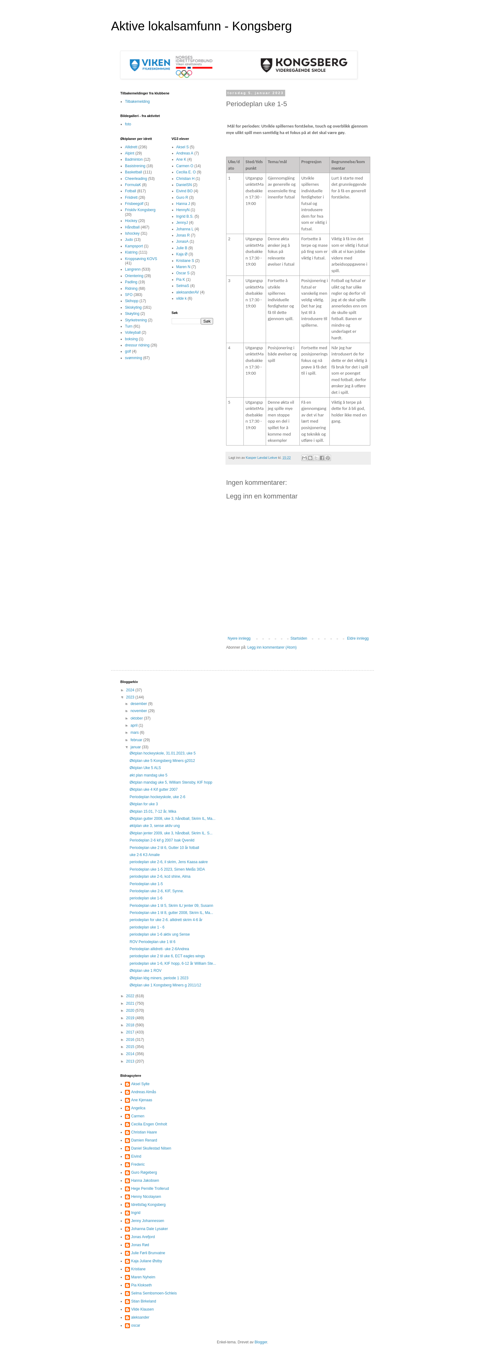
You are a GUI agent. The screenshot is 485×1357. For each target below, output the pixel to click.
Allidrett (131, 147)
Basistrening (135, 166)
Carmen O (184, 166)
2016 (130, 1039)
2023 (130, 697)
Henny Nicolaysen (146, 1196)
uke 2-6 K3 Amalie (145, 855)
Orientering (134, 276)
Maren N (183, 267)
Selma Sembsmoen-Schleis (154, 1293)
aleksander (140, 1317)
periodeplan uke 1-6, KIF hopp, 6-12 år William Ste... (173, 963)
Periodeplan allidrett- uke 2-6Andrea (160, 949)
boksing (131, 339)
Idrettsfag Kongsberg (148, 1205)
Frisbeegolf (134, 204)
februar (137, 740)
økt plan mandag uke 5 (148, 775)
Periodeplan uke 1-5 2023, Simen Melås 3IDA (167, 869)
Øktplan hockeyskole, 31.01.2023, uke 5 (162, 753)
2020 (130, 1010)
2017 (130, 1032)
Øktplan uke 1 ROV (145, 970)
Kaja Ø (182, 254)
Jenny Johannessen (147, 1221)
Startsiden (298, 638)
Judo (129, 239)
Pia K (180, 279)
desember (139, 704)
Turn (128, 326)
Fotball (130, 191)
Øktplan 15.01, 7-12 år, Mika (153, 811)
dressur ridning (137, 345)
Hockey (131, 221)
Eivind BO (184, 191)
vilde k (181, 298)
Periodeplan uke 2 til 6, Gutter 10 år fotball (164, 848)
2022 (130, 996)
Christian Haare (144, 1132)
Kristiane (138, 1269)
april (135, 725)
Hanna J (183, 204)
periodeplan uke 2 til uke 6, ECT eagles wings (167, 956)
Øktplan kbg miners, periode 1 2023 (159, 978)
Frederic (138, 1164)
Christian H (185, 178)
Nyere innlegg (239, 638)
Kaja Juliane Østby (146, 1261)
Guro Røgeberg (144, 1172)
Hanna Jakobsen (145, 1180)
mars (135, 732)
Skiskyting (133, 307)
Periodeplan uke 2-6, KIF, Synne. (157, 891)
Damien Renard (144, 1140)
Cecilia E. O (186, 172)
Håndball (132, 227)
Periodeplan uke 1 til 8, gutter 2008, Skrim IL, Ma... (171, 913)
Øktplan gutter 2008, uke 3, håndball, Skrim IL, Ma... (172, 818)
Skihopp (131, 301)
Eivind (136, 1156)
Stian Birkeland (143, 1301)
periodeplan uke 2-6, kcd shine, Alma (160, 876)
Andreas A (184, 153)
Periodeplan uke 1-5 (146, 884)
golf (128, 351)
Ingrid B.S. (185, 216)
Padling (131, 282)
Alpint (129, 153)
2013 (130, 1061)
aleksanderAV (187, 292)
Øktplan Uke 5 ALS (145, 768)
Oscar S (183, 273)
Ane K (181, 159)
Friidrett (131, 197)
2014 (130, 1054)
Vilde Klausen (142, 1309)
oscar (135, 1325)
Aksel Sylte (140, 1084)
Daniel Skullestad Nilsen (151, 1148)
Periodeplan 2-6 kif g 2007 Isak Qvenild (162, 840)
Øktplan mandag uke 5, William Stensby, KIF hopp (171, 782)
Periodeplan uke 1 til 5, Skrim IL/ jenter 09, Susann (171, 905)
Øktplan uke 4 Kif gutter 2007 (154, 789)
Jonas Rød (140, 1245)
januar (136, 747)
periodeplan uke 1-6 (146, 898)
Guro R (182, 197)
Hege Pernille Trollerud (150, 1188)
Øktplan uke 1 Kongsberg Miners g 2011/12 (165, 985)
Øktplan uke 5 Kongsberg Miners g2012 (162, 761)
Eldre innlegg (358, 638)
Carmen (137, 1116)
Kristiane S (185, 261)
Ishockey (132, 233)
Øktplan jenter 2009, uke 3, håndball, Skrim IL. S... (171, 833)
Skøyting (132, 313)
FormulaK (133, 185)
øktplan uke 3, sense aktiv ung (155, 826)
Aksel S (182, 147)
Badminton (134, 159)
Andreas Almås (143, 1092)
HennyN (183, 210)
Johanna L (185, 229)
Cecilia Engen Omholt (149, 1124)
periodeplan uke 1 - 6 (147, 927)
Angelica (138, 1108)
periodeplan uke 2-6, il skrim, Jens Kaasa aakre (169, 862)
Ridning (131, 288)
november (139, 711)
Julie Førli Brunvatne (148, 1253)
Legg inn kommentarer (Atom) (272, 647)
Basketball (133, 172)
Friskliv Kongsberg (140, 210)
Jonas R (183, 235)
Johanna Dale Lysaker (149, 1229)
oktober (137, 718)
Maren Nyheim (143, 1277)
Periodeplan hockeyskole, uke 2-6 (157, 797)
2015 (130, 1047)
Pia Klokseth (141, 1285)
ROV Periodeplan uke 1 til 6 (152, 942)
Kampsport (134, 246)
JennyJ (182, 222)
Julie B (181, 248)
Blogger (261, 1342)
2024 (130, 690)
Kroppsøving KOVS (141, 259)
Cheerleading (136, 178)
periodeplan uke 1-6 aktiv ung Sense (160, 934)
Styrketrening (136, 320)
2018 (130, 1025)
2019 (130, 1018)
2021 (130, 1003)
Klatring (131, 252)
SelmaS (182, 286)
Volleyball (133, 332)
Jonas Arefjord (143, 1237)
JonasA (182, 241)
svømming (133, 358)
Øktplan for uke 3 (144, 804)
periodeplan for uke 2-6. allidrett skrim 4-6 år (166, 920)
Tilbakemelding (137, 101)
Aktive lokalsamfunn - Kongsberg (201, 26)
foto (128, 124)
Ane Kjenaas (141, 1100)
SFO (129, 295)
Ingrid (135, 1213)
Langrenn (133, 269)
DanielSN (184, 185)
